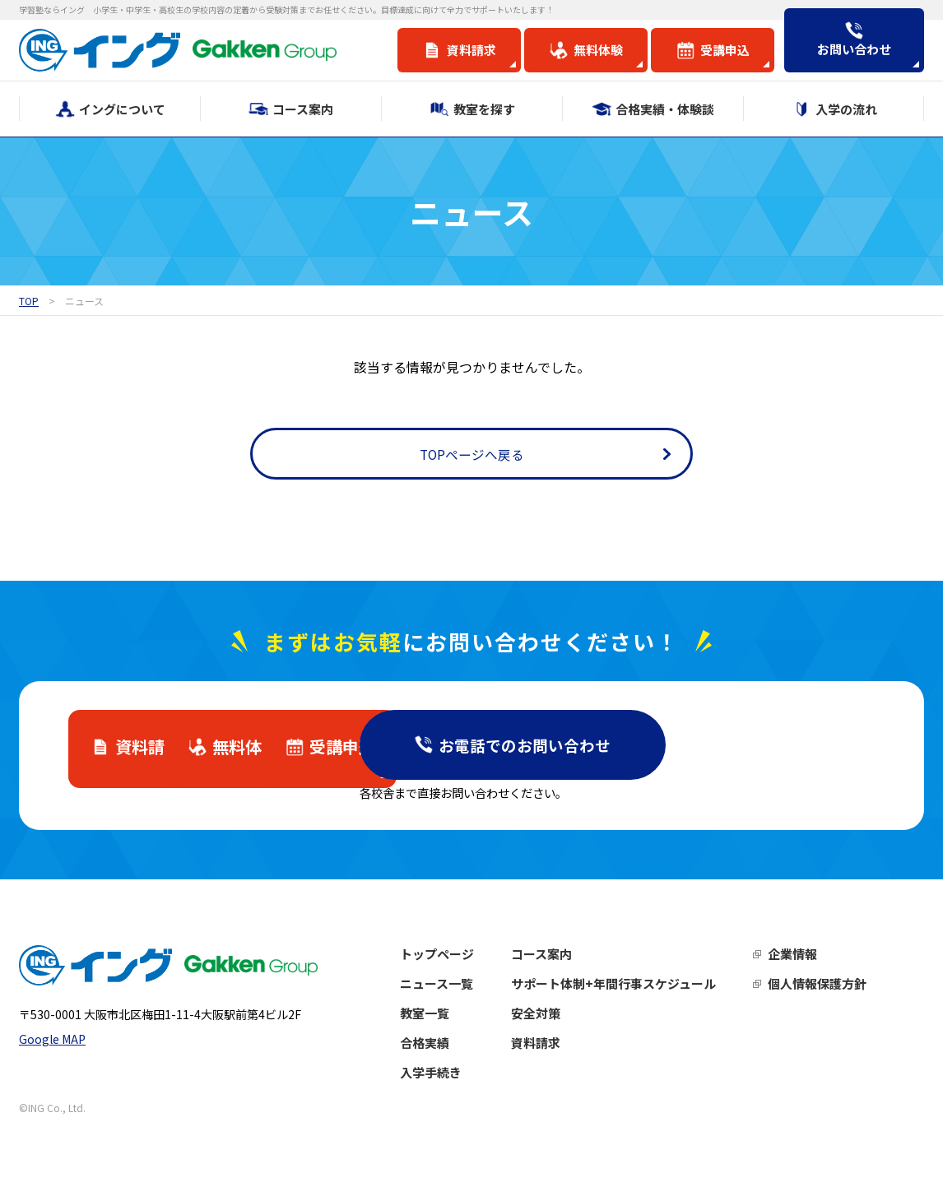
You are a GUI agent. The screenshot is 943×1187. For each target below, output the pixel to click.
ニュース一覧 (453, 989)
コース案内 (558, 959)
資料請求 (553, 1048)
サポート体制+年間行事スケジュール (630, 989)
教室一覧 (442, 1018)
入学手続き (448, 1078)
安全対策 (553, 1018)
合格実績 (442, 1048)
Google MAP (52, 1049)
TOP (29, 301)
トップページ (454, 959)
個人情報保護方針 (834, 989)
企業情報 (809, 959)
